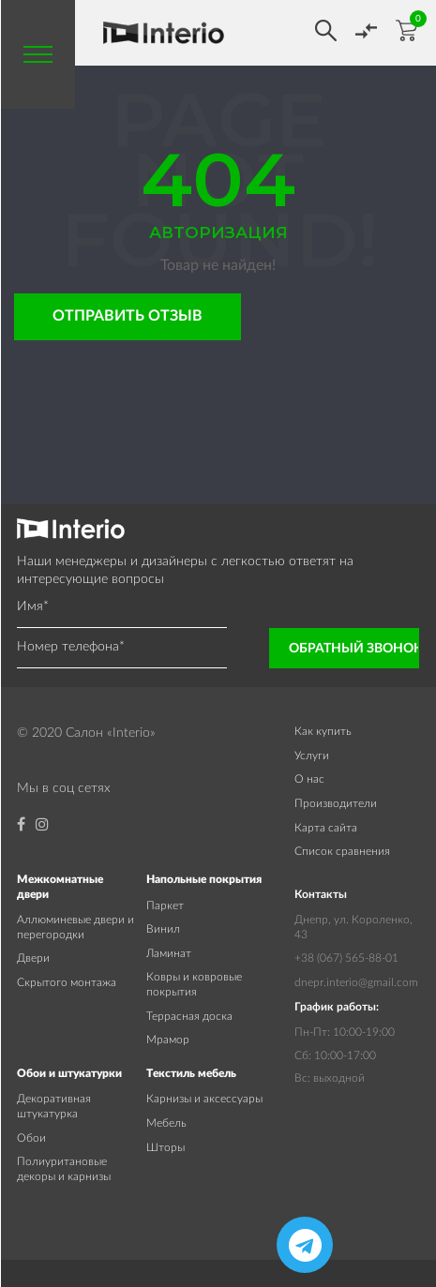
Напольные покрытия (204, 879)
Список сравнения (342, 851)
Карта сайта (325, 827)
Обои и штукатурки (69, 1073)
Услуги (311, 755)
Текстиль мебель (191, 1073)
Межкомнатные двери (60, 887)
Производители (335, 803)
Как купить (323, 731)
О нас (309, 779)
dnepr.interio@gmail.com (356, 982)
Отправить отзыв (128, 315)
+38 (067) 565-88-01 (346, 958)
